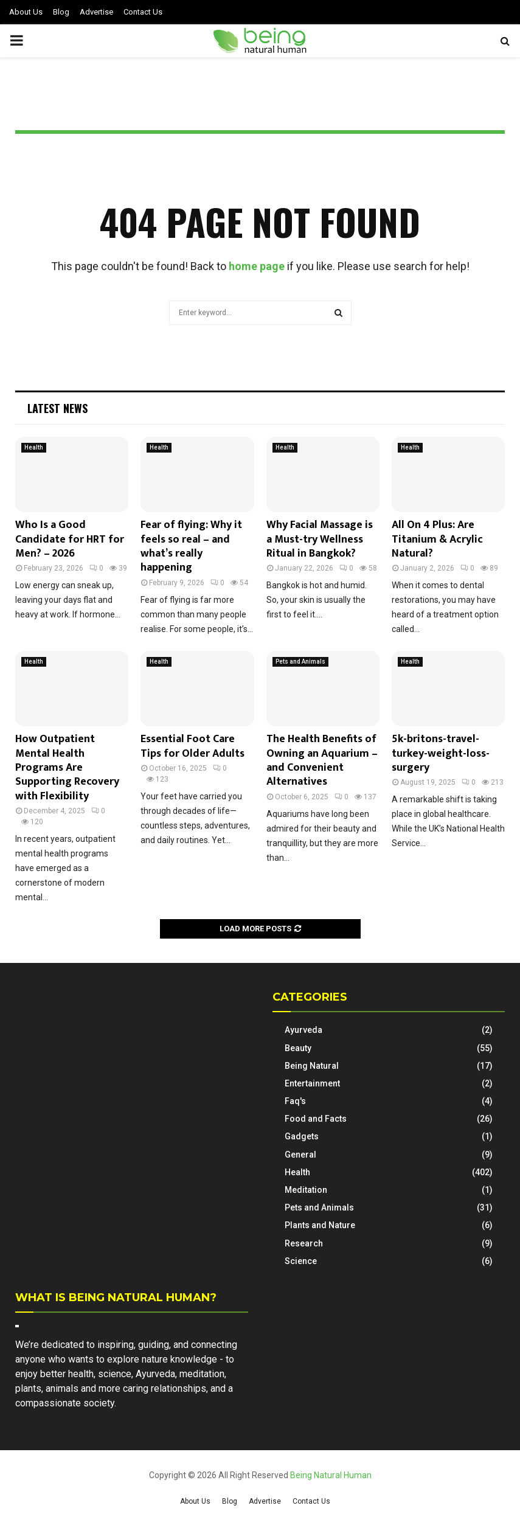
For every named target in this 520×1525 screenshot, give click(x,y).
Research (304, 1243)
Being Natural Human (331, 1475)
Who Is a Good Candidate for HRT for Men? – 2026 (69, 539)
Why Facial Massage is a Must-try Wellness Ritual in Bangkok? (319, 539)
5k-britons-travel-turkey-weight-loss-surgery (441, 753)
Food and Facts (316, 1119)
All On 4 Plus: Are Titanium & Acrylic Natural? (437, 539)
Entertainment (312, 1083)
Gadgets (302, 1136)
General (300, 1154)
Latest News (57, 408)
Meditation (306, 1190)
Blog (61, 11)
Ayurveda (303, 1030)
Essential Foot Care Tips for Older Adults (192, 746)
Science (301, 1261)
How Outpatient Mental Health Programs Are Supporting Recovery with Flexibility (67, 767)
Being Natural (312, 1066)
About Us (26, 11)
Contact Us (142, 11)
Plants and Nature (320, 1225)
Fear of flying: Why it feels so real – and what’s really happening (191, 546)
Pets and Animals (300, 661)
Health (33, 447)
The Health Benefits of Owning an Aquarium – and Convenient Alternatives (322, 760)
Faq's (295, 1101)
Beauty (298, 1048)
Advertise (96, 11)
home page (257, 266)
